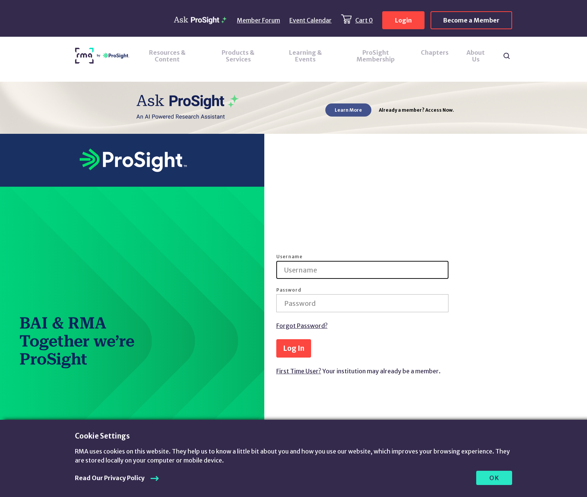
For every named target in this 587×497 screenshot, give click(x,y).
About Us (475, 56)
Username (289, 256)
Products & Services (238, 56)
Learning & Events (305, 56)
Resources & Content (167, 56)
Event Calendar (310, 20)
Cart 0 (364, 20)
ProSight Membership (375, 56)
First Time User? (298, 371)
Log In (293, 348)
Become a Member (471, 20)
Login (403, 20)
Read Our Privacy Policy (110, 478)
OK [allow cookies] (494, 478)
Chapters (434, 52)
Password (288, 290)
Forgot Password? (302, 325)
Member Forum (258, 20)
